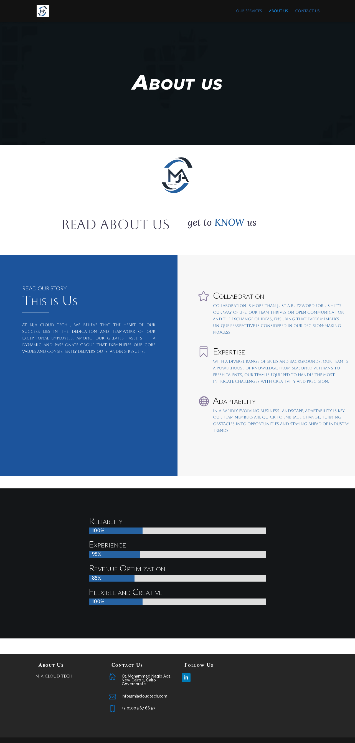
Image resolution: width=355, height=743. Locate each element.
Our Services (249, 11)
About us (278, 11)
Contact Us (307, 11)
